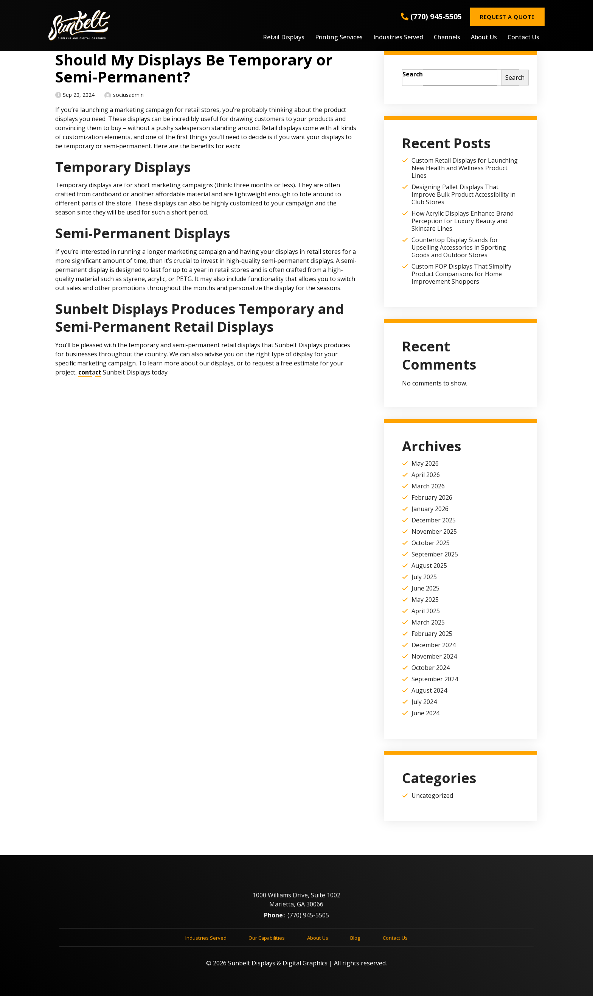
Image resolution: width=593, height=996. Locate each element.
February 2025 (431, 633)
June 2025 (425, 588)
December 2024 (433, 645)
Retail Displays (283, 37)
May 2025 (425, 599)
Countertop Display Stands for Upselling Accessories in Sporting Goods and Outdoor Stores (458, 247)
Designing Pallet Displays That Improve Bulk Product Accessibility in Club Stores (463, 194)
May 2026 (425, 463)
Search (412, 74)
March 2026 (428, 486)
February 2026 (431, 497)
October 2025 (430, 543)
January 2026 (430, 509)
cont (85, 372)
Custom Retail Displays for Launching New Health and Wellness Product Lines (464, 168)
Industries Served (398, 37)
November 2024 (434, 656)
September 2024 (434, 679)
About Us (484, 37)
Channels (447, 37)
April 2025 (425, 611)
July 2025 (424, 577)
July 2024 (424, 701)
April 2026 (425, 475)
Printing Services (339, 37)
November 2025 (434, 531)
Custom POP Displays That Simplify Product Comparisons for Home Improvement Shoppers (461, 274)
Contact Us (523, 37)
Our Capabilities (266, 940)
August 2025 (429, 565)
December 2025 (433, 520)
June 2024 (425, 713)
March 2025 (428, 622)
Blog (355, 940)
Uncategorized (432, 795)
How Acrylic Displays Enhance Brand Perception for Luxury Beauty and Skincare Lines (462, 221)
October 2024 (430, 667)
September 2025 (434, 554)
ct (98, 372)
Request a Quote (507, 16)
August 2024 (429, 690)
